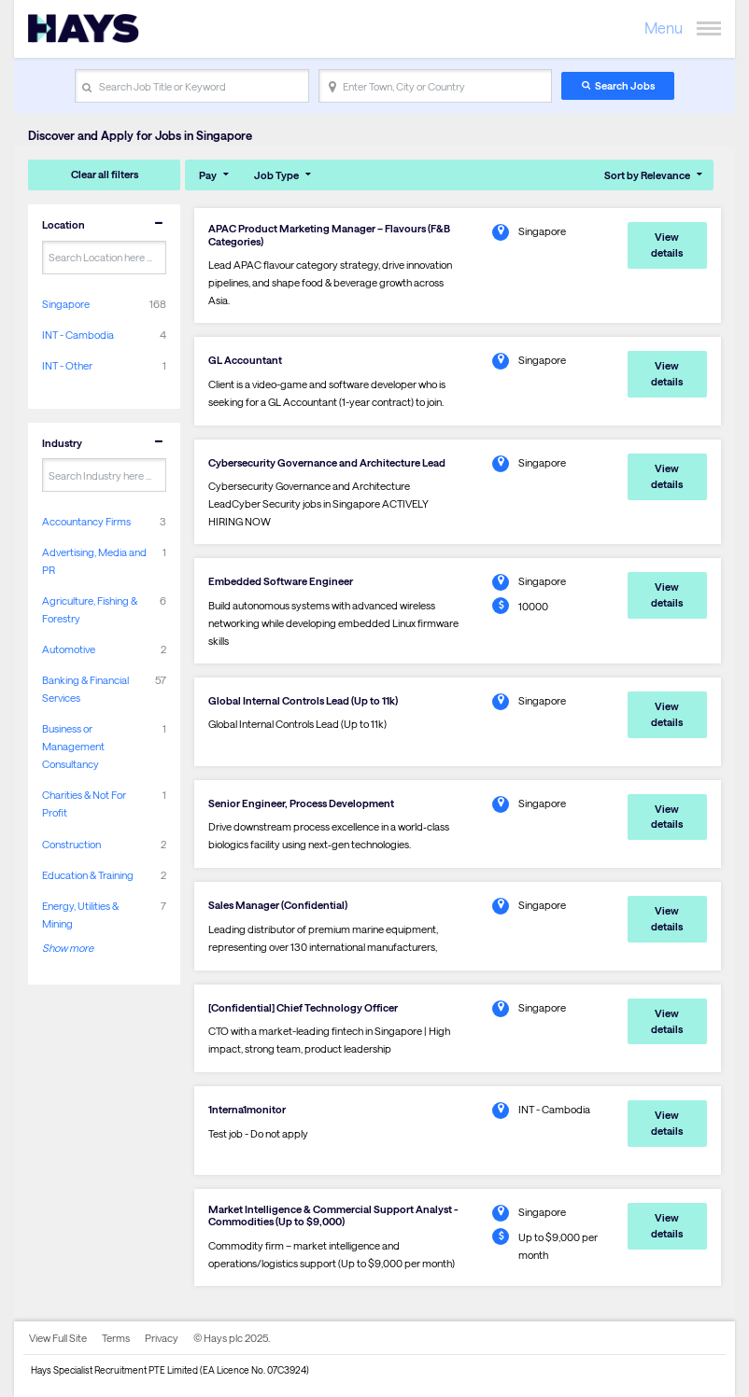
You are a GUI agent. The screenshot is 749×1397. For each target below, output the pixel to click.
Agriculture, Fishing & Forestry (89, 609)
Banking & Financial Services (85, 689)
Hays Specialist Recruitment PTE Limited (114, 1370)
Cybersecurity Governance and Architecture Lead (326, 462)
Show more (67, 948)
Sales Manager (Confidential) (277, 905)
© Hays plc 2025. (231, 1338)
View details (667, 244)
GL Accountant (245, 360)
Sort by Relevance (647, 175)
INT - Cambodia (78, 334)
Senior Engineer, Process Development (301, 803)
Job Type (276, 175)
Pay (208, 175)
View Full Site (58, 1338)
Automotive (68, 649)
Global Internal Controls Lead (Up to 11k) (303, 700)
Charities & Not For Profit (84, 803)
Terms (116, 1338)
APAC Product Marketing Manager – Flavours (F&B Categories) (329, 234)
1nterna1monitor (247, 1109)
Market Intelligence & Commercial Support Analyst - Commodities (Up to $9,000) (333, 1215)
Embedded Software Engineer (280, 581)
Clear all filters (104, 174)
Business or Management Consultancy (73, 746)
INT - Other (67, 365)
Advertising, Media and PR (94, 561)
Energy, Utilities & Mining (80, 914)
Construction (71, 844)
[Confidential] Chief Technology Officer (303, 1007)
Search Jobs (625, 85)
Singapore (66, 304)
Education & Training (88, 875)
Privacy (161, 1338)
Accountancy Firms (86, 521)
